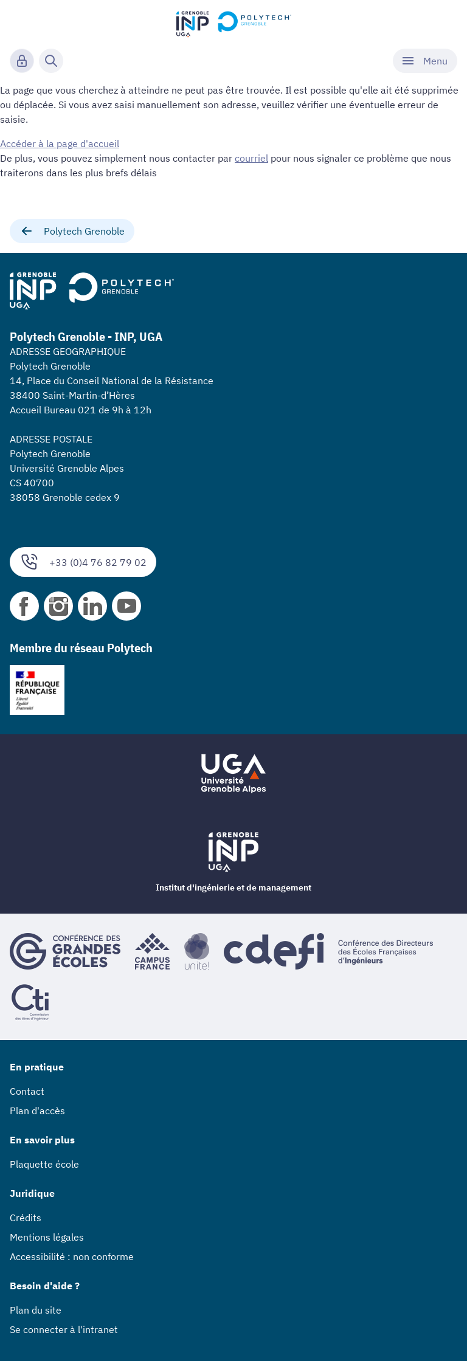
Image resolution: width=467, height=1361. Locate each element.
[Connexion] (22, 61)
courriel (251, 158)
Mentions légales (47, 1237)
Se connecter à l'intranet (64, 1329)
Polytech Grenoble (72, 231)
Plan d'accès (37, 1110)
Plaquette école (44, 1164)
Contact (27, 1091)
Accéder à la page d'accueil (59, 143)
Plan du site (35, 1310)
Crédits (25, 1217)
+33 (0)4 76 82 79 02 (83, 562)
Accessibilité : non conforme (72, 1256)
